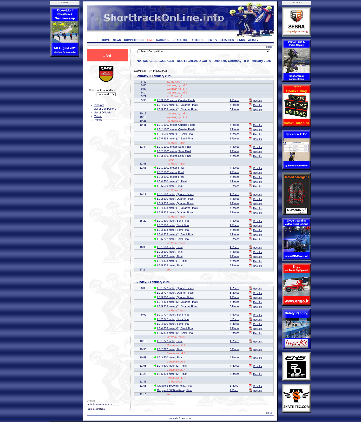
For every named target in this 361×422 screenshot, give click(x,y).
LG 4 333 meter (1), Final (172, 260)
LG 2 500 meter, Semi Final (173, 225)
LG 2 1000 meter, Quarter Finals (176, 129)
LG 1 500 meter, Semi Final (173, 220)
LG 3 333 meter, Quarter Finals (175, 203)
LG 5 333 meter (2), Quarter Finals (177, 306)
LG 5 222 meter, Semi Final (173, 238)
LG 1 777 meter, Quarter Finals (175, 288)
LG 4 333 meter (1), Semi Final (175, 234)
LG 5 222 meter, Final (170, 265)
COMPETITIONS (134, 40)
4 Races (234, 100)
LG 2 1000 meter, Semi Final (174, 151)
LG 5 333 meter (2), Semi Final (175, 332)
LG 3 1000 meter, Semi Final (174, 155)
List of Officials (102, 112)
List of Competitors (105, 108)
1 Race (234, 385)
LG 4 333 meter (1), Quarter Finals (177, 207)
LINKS (241, 40)
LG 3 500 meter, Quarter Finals (175, 297)
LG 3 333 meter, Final (170, 256)
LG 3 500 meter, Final (170, 357)
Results (257, 100)
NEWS (117, 40)
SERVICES (227, 40)
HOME (106, 40)
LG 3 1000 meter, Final (170, 176)
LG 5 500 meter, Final (170, 186)
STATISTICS (181, 40)
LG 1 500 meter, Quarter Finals (175, 194)
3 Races (234, 109)
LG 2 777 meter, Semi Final (173, 319)
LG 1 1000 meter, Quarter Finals (176, 124)
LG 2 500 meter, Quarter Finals (175, 198)
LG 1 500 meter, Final (170, 247)
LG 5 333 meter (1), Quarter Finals (177, 109)
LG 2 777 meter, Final (170, 349)
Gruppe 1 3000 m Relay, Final (174, 385)
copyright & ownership (180, 418)
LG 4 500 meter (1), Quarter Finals (177, 104)
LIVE (150, 40)
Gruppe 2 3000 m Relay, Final (174, 390)
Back (269, 47)
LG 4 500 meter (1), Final (172, 181)
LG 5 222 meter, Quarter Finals (175, 212)
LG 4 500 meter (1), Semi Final (175, 133)
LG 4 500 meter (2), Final (172, 365)
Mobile (98, 116)
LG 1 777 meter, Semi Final (173, 314)
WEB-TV (253, 40)
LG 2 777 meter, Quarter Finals (175, 292)
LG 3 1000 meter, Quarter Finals (176, 100)
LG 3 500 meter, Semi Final (173, 323)
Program (99, 105)
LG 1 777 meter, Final (170, 341)
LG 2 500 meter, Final (170, 251)
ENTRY (213, 40)
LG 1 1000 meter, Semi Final (174, 146)
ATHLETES (198, 40)
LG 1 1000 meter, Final (170, 167)
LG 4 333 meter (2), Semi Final (175, 328)
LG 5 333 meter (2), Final (172, 373)
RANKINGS (163, 40)
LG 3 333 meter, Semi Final (173, 229)
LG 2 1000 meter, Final (170, 172)
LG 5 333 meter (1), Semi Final (175, 138)
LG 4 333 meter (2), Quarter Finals (177, 301)
